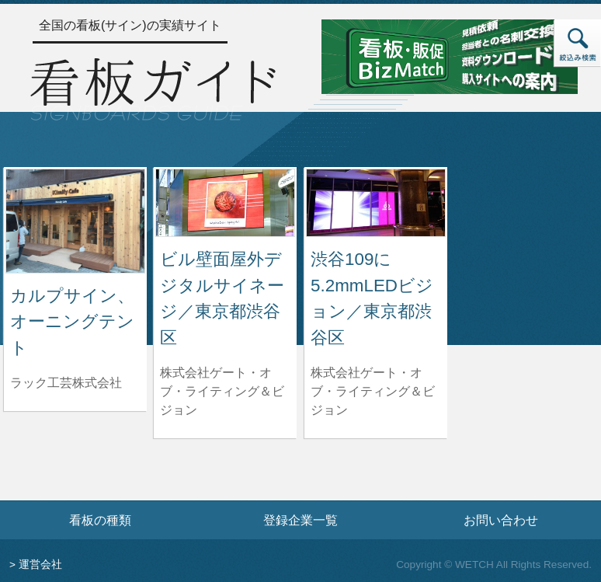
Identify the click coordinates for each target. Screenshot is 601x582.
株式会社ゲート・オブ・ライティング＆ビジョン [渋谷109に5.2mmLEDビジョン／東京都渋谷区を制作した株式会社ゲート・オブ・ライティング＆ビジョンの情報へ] (373, 391)
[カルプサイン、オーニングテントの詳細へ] (75, 220)
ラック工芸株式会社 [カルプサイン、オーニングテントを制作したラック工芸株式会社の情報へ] (66, 382)
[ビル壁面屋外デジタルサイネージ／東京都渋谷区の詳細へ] (225, 201)
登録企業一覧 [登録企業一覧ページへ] (300, 520)
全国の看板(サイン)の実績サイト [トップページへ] (130, 25)
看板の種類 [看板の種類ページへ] (100, 520)
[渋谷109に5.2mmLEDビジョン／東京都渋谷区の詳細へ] (376, 201)
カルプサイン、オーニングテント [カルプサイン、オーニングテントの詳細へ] (72, 321)
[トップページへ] (153, 87)
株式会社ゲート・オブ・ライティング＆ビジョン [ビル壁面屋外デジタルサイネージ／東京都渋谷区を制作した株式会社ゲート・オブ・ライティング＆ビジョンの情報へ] (222, 391)
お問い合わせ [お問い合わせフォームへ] (501, 520)
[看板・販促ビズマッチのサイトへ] (449, 55)
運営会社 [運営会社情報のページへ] (40, 564)
